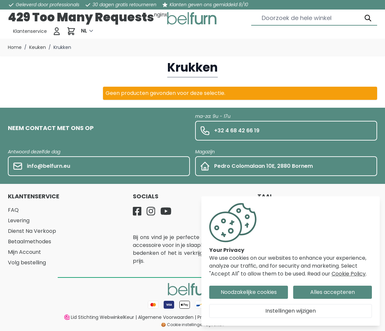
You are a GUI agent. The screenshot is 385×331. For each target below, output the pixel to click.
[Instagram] (151, 211)
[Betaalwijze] (192, 305)
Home (15, 47)
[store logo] (191, 18)
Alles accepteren (332, 292)
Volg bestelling (27, 262)
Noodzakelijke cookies (249, 292)
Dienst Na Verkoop (32, 231)
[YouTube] (166, 211)
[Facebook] (137, 211)
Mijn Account (24, 252)
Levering (19, 220)
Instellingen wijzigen (290, 311)
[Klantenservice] (30, 31)
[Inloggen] (56, 31)
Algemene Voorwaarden (165, 317)
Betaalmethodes (29, 241)
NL (84, 30)
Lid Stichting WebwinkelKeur (99, 317)
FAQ (13, 210)
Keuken (37, 47)
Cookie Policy (349, 273)
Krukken (62, 47)
